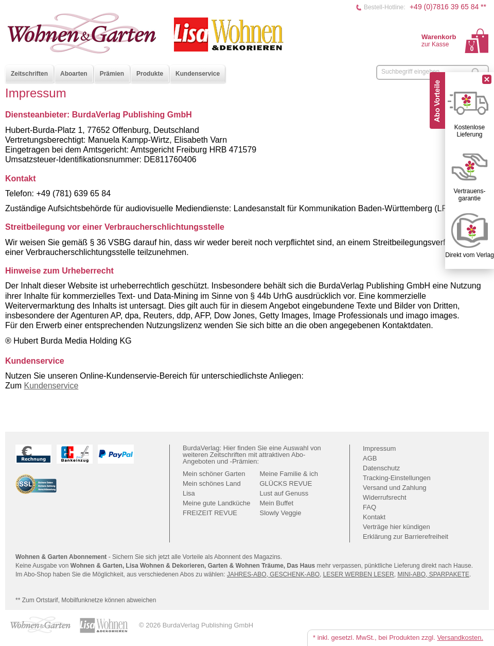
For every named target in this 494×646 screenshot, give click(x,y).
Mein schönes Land (212, 483)
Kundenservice (197, 73)
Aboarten (73, 73)
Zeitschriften (29, 73)
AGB (370, 458)
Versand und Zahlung (395, 487)
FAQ (369, 507)
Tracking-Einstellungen (397, 478)
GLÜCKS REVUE (286, 483)
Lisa (189, 493)
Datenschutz (381, 468)
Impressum (379, 448)
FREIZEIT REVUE (210, 513)
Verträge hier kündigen (396, 527)
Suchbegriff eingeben (410, 72)
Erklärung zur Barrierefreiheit (405, 536)
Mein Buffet (277, 503)
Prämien (112, 73)
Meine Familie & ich (289, 474)
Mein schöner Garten (214, 474)
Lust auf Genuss (284, 493)
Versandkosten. (460, 637)
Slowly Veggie (281, 513)
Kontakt (374, 517)
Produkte (149, 73)
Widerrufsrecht (385, 497)
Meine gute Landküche (217, 503)
